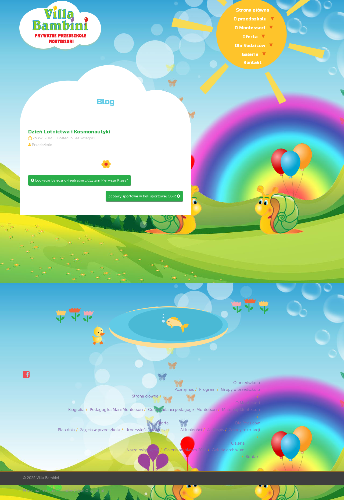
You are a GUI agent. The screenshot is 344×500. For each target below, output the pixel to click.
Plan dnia (66, 430)
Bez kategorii (84, 138)
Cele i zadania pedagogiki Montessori (182, 409)
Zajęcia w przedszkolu (100, 430)
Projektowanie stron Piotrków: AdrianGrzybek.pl (63, 491)
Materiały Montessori (241, 409)
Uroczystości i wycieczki (147, 430)
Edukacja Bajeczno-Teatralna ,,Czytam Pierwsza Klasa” (79, 180)
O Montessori (250, 27)
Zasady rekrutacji (244, 430)
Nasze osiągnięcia (143, 450)
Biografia (76, 409)
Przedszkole (42, 145)
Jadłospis (215, 430)
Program (207, 389)
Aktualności (191, 430)
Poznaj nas (184, 389)
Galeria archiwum (228, 450)
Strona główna (252, 10)
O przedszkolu (250, 19)
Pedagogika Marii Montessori (116, 409)
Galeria (250, 54)
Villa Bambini (48, 478)
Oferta (249, 36)
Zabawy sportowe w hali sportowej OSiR (144, 196)
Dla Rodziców (250, 45)
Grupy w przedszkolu (240, 389)
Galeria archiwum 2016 (185, 450)
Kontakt (252, 62)
